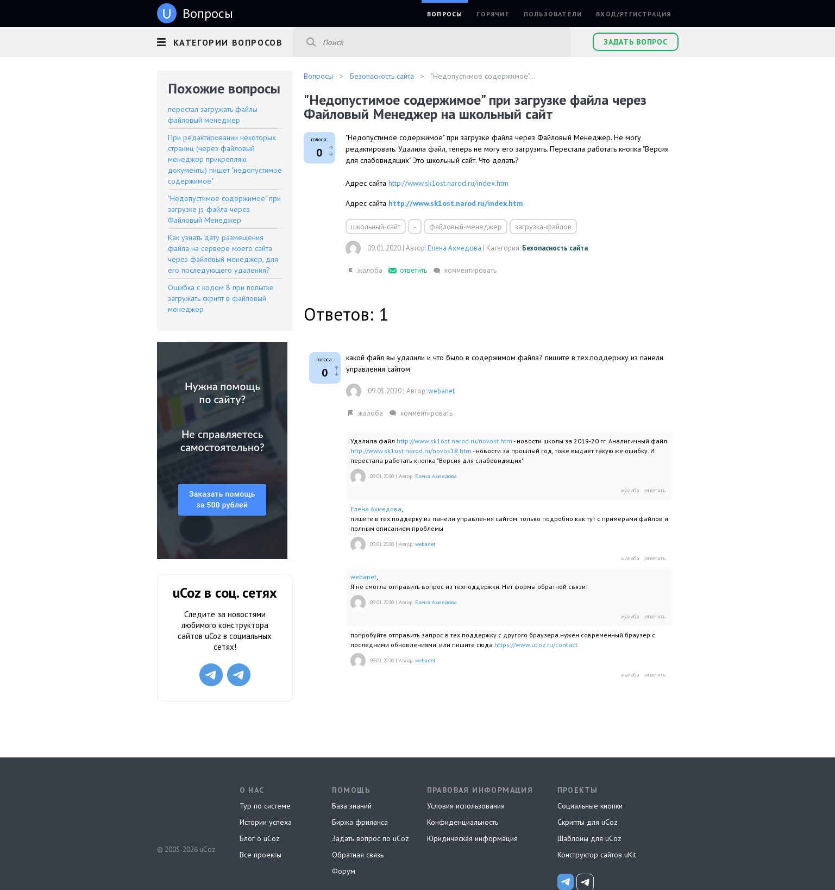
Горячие (492, 14)
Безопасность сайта (555, 248)
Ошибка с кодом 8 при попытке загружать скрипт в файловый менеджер (221, 298)
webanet (441, 391)
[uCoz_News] (565, 882)
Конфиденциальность (462, 822)
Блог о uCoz (260, 838)
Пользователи (553, 14)
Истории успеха (266, 822)
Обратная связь (358, 855)
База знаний (352, 806)
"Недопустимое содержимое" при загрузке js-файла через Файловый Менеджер (224, 209)
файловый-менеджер (465, 226)
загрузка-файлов (543, 226)
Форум (343, 871)
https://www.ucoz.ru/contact (535, 645)
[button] (225, 40)
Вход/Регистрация (633, 14)
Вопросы (444, 14)
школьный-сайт (375, 226)
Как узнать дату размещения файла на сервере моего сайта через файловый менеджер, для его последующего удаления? (223, 254)
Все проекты (260, 855)
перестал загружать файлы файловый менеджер (213, 114)
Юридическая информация (472, 838)
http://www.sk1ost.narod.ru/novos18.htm (411, 451)
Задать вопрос (635, 42)
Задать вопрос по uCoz (370, 838)
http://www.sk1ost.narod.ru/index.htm (448, 183)
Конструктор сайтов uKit (596, 855)
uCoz (185, 809)
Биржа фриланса (360, 822)
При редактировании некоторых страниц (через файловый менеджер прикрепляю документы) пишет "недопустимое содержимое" (225, 159)
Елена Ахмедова (454, 248)
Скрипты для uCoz (587, 822)
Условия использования (466, 806)
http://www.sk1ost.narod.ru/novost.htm (454, 441)
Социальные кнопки (590, 806)
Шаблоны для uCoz (589, 838)
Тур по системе (265, 806)
